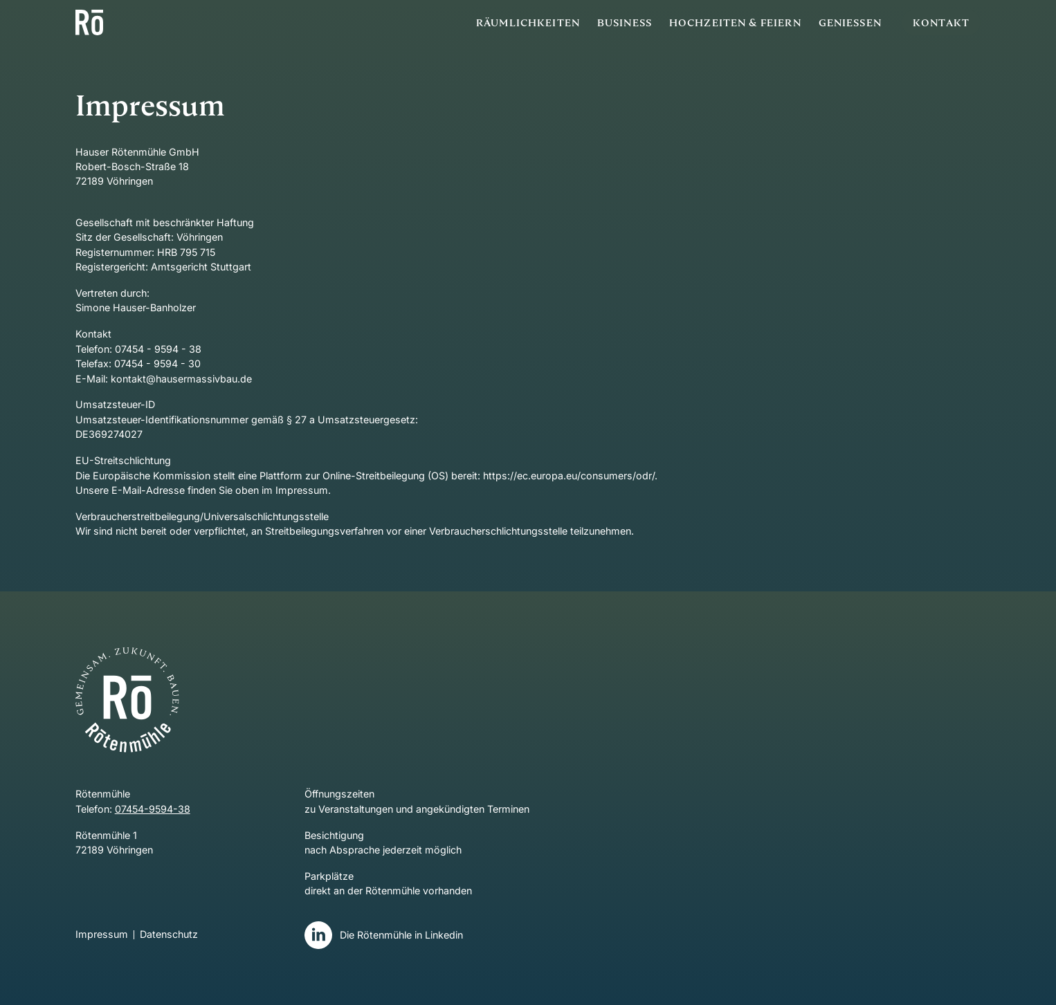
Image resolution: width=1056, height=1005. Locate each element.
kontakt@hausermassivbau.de (181, 379)
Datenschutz (169, 934)
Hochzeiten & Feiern (735, 22)
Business (624, 22)
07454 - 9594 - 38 (158, 349)
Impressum (101, 934)
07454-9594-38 (152, 809)
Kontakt (941, 22)
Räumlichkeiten (528, 22)
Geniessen (850, 22)
